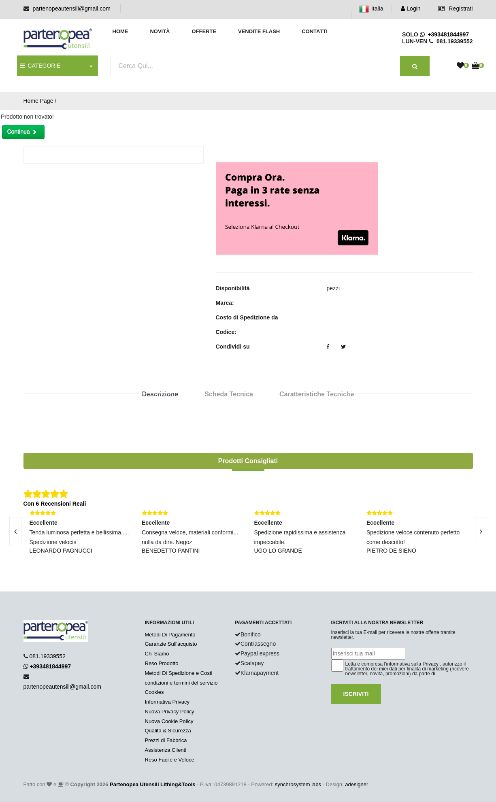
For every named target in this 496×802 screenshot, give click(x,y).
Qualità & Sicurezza (168, 731)
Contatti (315, 31)
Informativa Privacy (167, 702)
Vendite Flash (259, 31)
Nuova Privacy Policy (169, 711)
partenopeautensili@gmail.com (71, 8)
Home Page (38, 101)
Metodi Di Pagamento (170, 635)
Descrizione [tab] (160, 394)
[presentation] (481, 531)
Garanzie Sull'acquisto (171, 644)
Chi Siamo (157, 654)
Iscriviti (356, 694)
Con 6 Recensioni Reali (54, 503)
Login (410, 8)
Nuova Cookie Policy (169, 721)
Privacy (431, 664)
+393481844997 (444, 34)
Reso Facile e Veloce (169, 760)
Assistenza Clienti (166, 750)
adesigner (356, 784)
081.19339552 (47, 656)
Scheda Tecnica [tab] (228, 394)
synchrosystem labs (298, 784)
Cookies (154, 692)
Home (120, 31)
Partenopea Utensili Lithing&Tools (152, 784)
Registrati (455, 8)
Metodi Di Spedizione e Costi (179, 673)
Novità (160, 31)
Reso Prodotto (162, 663)
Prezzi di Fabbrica (166, 740)
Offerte (204, 31)
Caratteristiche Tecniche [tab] (316, 394)
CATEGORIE (40, 65)
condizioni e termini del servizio (181, 683)
